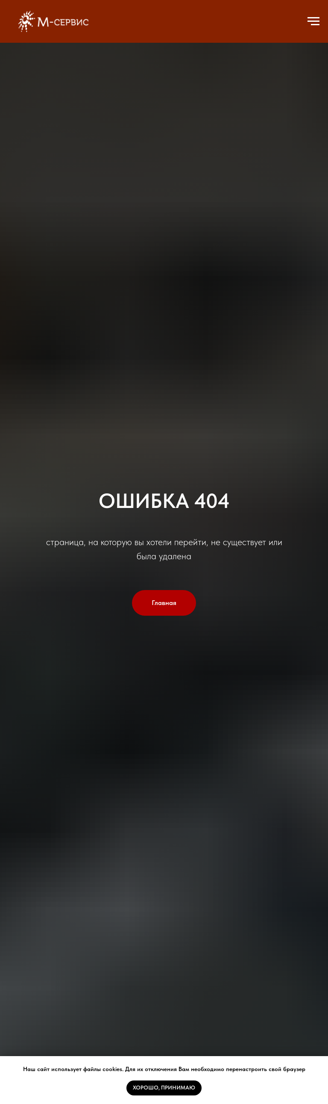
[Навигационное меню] (313, 21)
